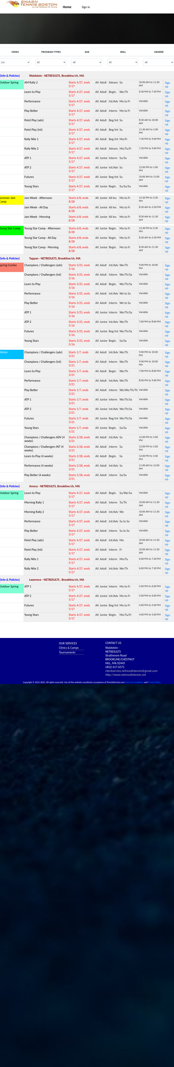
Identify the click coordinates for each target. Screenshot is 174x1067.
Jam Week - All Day (36, 207)
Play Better (31, 111)
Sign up (167, 84)
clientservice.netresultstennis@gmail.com (131, 671)
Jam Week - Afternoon (38, 198)
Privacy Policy (154, 682)
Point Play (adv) (34, 120)
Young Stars (31, 186)
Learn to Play (32, 92)
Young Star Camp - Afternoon (42, 228)
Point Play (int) (33, 129)
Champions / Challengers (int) (42, 274)
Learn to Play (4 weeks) (38, 456)
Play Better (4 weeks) (37, 475)
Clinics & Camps (69, 648)
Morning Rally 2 (34, 512)
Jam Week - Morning (37, 217)
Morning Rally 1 (34, 502)
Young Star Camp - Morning (41, 247)
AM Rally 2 (31, 82)
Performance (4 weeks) (38, 465)
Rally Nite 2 (31, 148)
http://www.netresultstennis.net (125, 675)
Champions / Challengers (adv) (43, 265)
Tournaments (67, 652)
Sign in (86, 7)
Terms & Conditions (134, 682)
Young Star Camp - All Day (40, 238)
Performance (32, 101)
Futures (29, 177)
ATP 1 (27, 158)
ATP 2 (27, 167)
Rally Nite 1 (31, 139)
